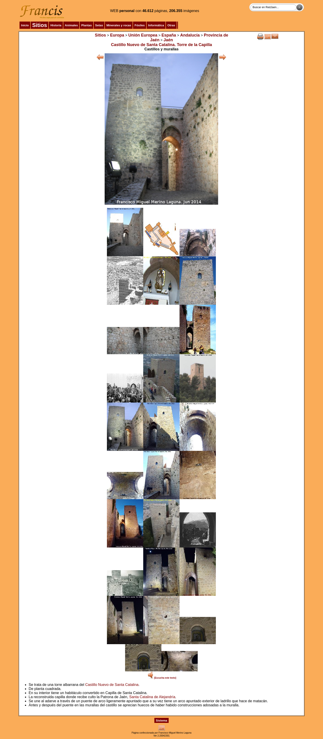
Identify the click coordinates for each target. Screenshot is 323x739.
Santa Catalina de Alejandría (152, 697)
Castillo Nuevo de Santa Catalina (111, 685)
